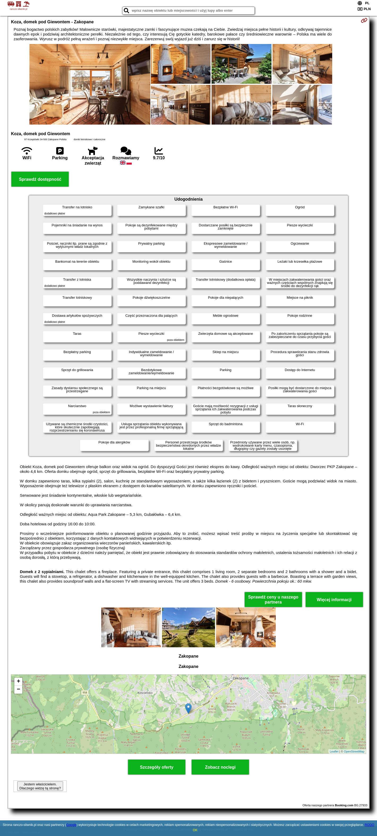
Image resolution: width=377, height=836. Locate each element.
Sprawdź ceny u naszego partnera (273, 599)
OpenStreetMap (354, 751)
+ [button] (18, 682)
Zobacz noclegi (220, 767)
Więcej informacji (334, 599)
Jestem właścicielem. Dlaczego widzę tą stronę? (40, 786)
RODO (369, 825)
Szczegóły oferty (156, 767)
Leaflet (334, 751)
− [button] (18, 690)
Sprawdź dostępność (40, 179)
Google (71, 825)
